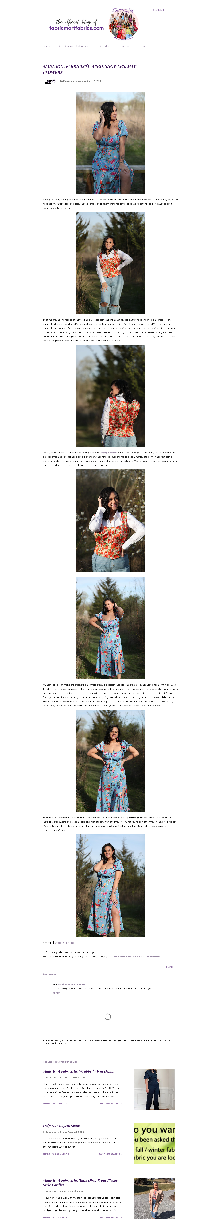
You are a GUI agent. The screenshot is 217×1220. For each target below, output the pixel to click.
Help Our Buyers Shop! (61, 1125)
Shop (143, 46)
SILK (139, 956)
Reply (56, 993)
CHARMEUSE (153, 956)
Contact (125, 46)
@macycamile (64, 943)
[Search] (158, 10)
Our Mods (105, 46)
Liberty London (107, 452)
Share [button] (169, 967)
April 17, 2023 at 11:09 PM (72, 984)
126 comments (60, 1154)
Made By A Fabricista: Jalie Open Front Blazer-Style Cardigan (81, 1182)
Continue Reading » (110, 1103)
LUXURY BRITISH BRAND (122, 956)
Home (46, 46)
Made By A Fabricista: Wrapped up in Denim (78, 1071)
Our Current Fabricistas (74, 46)
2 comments (59, 1103)
